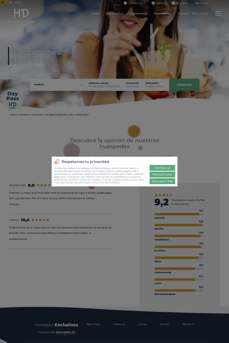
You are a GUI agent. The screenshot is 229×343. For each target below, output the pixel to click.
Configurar (162, 168)
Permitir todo (162, 174)
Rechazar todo (162, 181)
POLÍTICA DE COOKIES (106, 182)
